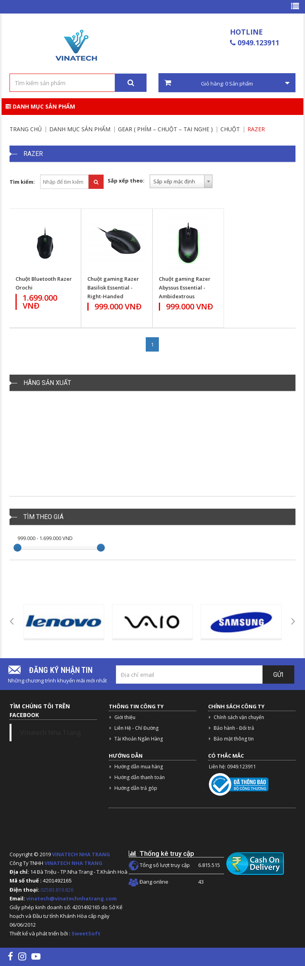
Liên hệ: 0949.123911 (232, 766)
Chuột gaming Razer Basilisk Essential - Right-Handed (113, 287)
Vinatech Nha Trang (50, 732)
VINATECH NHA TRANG (81, 854)
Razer (256, 129)
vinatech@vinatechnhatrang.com (71, 898)
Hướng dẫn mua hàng (138, 766)
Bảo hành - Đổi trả (234, 728)
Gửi (278, 674)
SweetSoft (85, 933)
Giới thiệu (124, 717)
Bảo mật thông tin (234, 738)
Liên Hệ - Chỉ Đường (136, 728)
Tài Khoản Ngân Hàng (138, 738)
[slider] (17, 548)
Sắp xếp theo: (126, 180)
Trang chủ (26, 129)
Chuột (230, 129)
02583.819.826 (58, 889)
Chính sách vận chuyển (239, 717)
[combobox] (181, 181)
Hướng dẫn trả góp (135, 788)
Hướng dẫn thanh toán (139, 777)
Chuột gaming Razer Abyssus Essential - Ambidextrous (184, 287)
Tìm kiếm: (22, 181)
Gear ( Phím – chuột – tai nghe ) (165, 129)
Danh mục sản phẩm (40, 106)
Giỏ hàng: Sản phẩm (227, 83)
